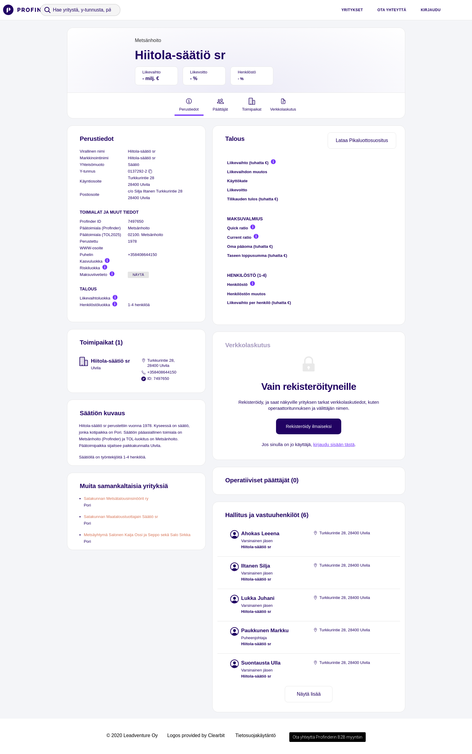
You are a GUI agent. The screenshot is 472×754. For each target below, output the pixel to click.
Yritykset (352, 10)
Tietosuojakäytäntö (255, 735)
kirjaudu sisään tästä (334, 444)
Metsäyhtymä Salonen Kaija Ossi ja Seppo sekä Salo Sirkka (137, 534)
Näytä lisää (309, 694)
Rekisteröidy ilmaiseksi (309, 426)
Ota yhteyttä (391, 10)
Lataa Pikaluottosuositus (362, 140)
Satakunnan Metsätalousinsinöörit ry (116, 498)
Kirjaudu (431, 10)
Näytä (138, 275)
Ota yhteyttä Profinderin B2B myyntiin (327, 737)
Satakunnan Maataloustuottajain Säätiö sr (121, 516)
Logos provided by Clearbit (196, 735)
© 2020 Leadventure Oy (132, 735)
